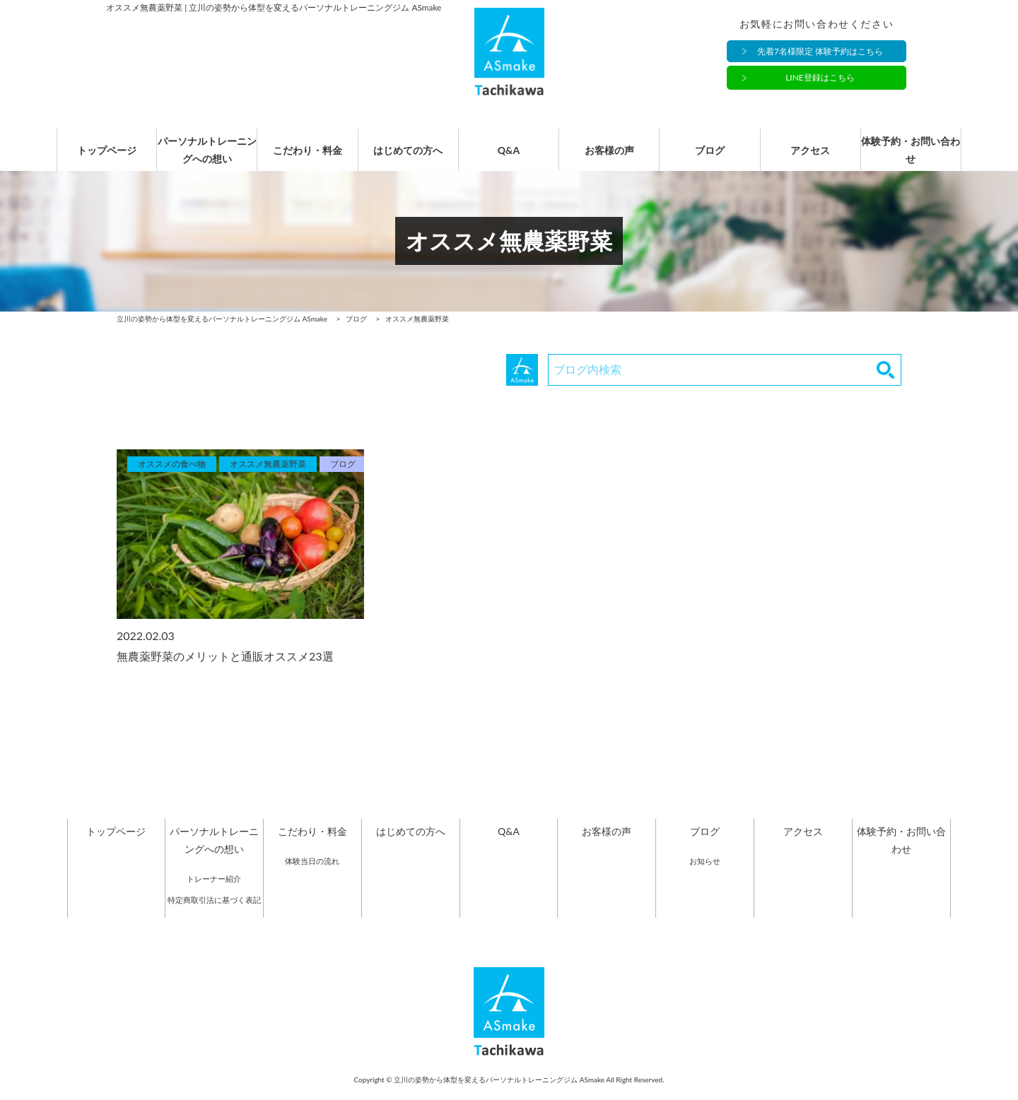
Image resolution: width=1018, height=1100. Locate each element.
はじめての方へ (408, 157)
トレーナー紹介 (214, 892)
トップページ (106, 157)
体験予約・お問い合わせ (910, 157)
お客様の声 (609, 157)
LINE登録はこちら (820, 78)
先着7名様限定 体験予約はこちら (820, 51)
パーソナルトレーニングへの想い (207, 157)
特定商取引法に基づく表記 (214, 913)
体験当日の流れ (312, 875)
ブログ (710, 157)
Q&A (509, 157)
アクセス (810, 157)
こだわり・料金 (307, 157)
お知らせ (704, 875)
